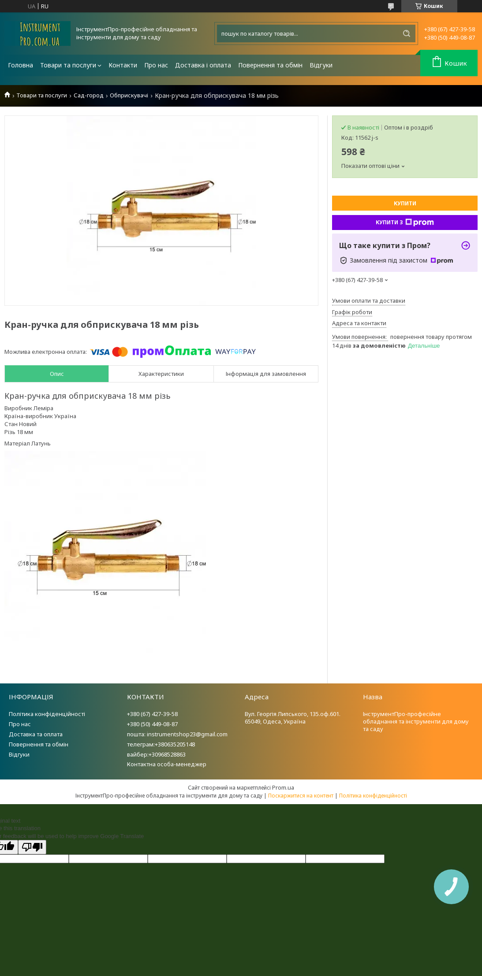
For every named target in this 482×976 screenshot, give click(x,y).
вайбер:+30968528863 (156, 754)
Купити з (405, 222)
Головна (20, 65)
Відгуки (321, 65)
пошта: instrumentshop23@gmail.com (177, 734)
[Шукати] (406, 33)
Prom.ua (283, 787)
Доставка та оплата (36, 734)
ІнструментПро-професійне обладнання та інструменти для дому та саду (416, 721)
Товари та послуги (68, 65)
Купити (405, 203)
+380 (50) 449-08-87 (152, 724)
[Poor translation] (32, 847)
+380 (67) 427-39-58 (152, 714)
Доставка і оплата (203, 65)
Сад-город (89, 95)
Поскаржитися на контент (300, 795)
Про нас (156, 65)
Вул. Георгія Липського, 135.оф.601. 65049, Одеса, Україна (292, 717)
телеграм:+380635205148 (161, 744)
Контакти (122, 65)
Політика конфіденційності (47, 714)
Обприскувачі (129, 95)
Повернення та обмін (270, 65)
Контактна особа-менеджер (166, 764)
